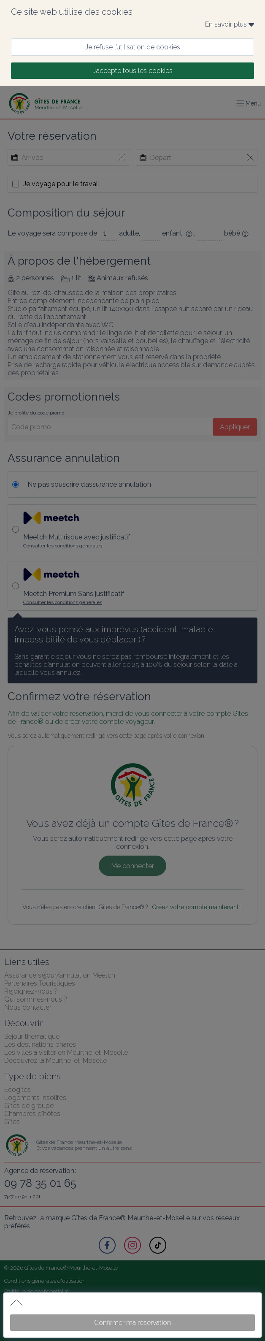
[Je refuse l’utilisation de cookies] (132, 47)
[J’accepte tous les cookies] (132, 70)
